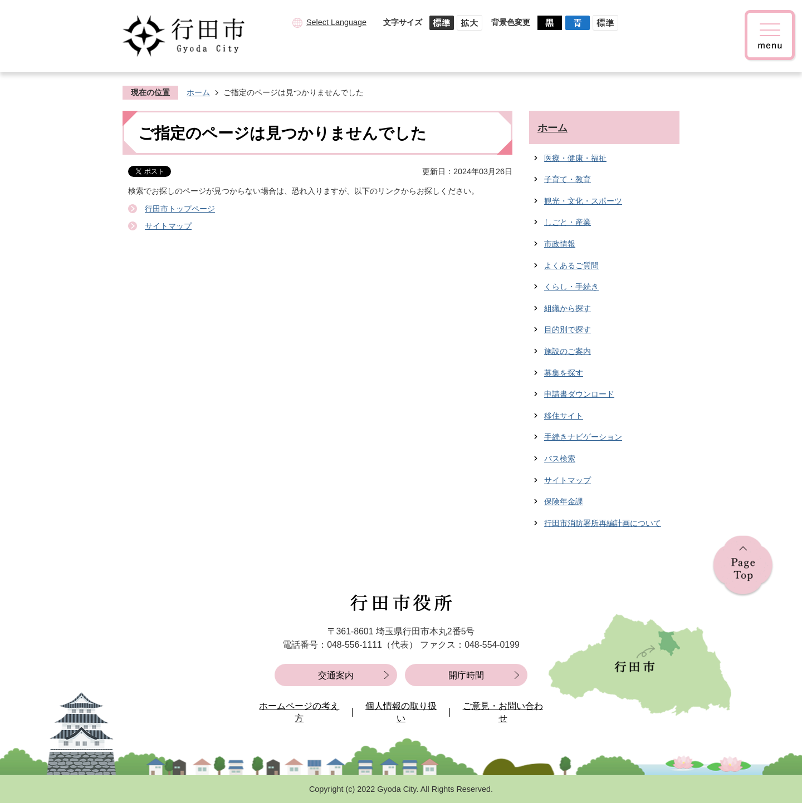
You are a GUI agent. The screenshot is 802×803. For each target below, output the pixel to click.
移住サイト (563, 415)
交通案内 (336, 675)
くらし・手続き (571, 286)
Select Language (336, 22)
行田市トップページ (180, 208)
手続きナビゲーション (583, 436)
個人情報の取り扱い (401, 712)
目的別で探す (567, 329)
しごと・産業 (567, 222)
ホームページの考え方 (299, 712)
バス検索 (559, 458)
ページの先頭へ (743, 566)
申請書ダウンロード (579, 394)
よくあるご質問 (571, 265)
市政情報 (559, 243)
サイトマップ (168, 225)
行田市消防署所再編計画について (602, 523)
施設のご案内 (567, 351)
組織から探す (567, 308)
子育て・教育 (567, 179)
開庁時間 (466, 675)
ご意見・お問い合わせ (503, 712)
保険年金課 (563, 501)
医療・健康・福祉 (575, 158)
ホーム (198, 92)
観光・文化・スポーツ (583, 200)
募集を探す (563, 372)
